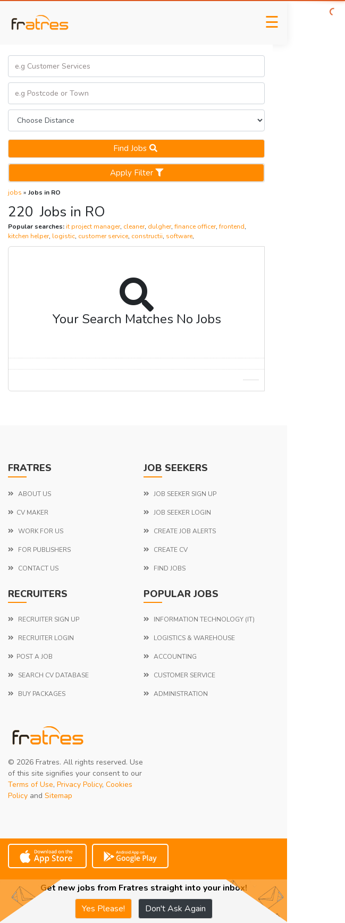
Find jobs (136, 148)
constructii (147, 236)
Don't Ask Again (175, 908)
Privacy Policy (79, 784)
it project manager (93, 226)
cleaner (134, 226)
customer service (103, 236)
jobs (15, 192)
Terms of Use (30, 784)
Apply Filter (136, 172)
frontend (232, 226)
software (179, 236)
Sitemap (58, 796)
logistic (63, 236)
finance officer (195, 226)
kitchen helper (28, 236)
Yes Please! (103, 908)
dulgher (159, 226)
